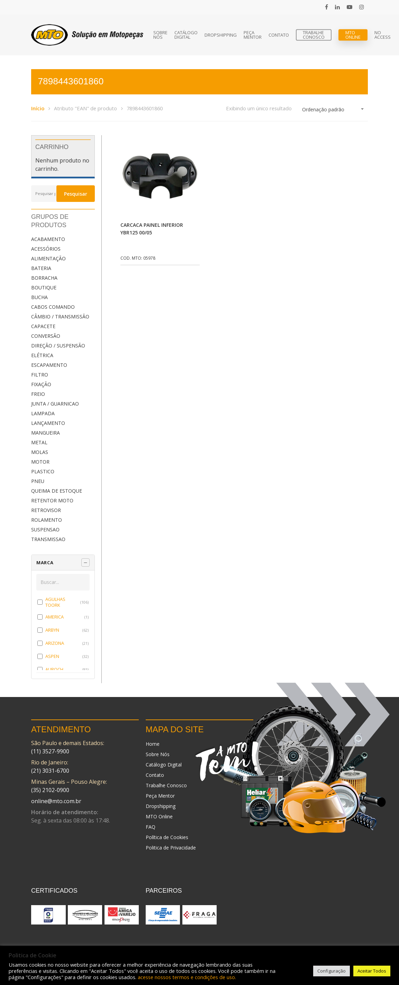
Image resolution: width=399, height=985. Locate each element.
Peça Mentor (253, 34)
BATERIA (41, 268)
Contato (279, 35)
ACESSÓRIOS (46, 248)
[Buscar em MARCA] (63, 582)
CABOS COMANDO (53, 307)
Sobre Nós (160, 34)
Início (37, 108)
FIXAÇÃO (41, 384)
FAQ (150, 827)
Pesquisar (75, 194)
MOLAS (39, 452)
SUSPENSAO (45, 529)
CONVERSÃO (45, 336)
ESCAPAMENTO (49, 365)
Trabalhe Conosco (314, 34)
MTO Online (353, 34)
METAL (39, 442)
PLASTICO (42, 471)
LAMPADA (43, 413)
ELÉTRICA (42, 355)
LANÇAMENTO (48, 423)
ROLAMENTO (46, 520)
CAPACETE (43, 326)
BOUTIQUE (43, 287)
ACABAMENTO (48, 239)
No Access (382, 34)
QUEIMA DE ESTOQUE (56, 490)
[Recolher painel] (85, 562)
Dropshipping (221, 35)
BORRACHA (44, 278)
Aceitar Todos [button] (371, 971)
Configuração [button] (331, 971)
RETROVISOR (46, 510)
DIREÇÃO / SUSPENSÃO (58, 345)
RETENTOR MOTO (52, 500)
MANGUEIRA (45, 432)
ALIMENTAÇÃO (48, 258)
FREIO (38, 394)
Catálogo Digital (186, 34)
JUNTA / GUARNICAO (55, 403)
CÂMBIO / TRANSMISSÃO (60, 316)
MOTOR (40, 461)
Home (153, 744)
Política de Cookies (167, 837)
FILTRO (39, 374)
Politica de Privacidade (171, 847)
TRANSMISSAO (48, 539)
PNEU (37, 481)
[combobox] (333, 109)
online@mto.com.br (56, 801)
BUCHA (39, 297)
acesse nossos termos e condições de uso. (187, 977)
